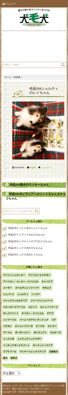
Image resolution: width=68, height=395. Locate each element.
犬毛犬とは (14, 39)
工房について (15, 48)
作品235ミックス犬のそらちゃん (25, 248)
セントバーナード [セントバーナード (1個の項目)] (49, 307)
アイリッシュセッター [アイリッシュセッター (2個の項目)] (14, 275)
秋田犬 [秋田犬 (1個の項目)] (14, 358)
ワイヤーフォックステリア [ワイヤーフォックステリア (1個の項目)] (32, 351)
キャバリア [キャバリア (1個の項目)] (47, 281)
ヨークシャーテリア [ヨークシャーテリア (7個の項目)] (43, 345)
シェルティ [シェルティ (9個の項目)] (22, 294)
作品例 (43, 39)
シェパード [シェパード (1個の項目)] (8, 294)
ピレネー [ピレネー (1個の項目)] (52, 326)
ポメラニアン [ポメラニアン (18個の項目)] (40, 332)
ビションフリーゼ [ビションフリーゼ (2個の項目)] (24, 326)
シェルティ (46, 167)
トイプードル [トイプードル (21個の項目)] (9, 319)
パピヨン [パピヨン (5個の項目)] (7, 326)
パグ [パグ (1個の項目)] (53, 319)
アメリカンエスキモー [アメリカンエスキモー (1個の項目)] (39, 275)
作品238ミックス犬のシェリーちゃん (28, 228)
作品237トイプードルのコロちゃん (26, 234)
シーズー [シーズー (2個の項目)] (35, 294)
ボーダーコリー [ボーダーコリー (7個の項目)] (23, 332)
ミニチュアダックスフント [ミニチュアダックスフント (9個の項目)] (16, 345)
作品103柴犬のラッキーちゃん (27, 184)
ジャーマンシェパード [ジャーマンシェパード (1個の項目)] (42, 300)
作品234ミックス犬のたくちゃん (25, 254)
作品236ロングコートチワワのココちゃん (30, 241)
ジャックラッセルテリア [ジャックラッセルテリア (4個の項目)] (15, 300)
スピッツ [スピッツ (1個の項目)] (32, 307)
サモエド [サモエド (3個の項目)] (46, 288)
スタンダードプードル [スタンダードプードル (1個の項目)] (14, 307)
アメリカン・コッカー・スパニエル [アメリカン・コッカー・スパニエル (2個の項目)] (21, 281)
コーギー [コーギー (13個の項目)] (7, 288)
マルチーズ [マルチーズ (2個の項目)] (55, 332)
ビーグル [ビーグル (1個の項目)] (40, 326)
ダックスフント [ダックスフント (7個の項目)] (11, 313)
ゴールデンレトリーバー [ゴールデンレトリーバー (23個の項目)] (27, 288)
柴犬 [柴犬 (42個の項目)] (5, 358)
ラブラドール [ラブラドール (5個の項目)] (9, 351)
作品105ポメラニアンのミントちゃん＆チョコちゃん (35, 196)
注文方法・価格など (50, 48)
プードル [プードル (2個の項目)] (7, 332)
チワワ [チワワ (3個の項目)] (50, 313)
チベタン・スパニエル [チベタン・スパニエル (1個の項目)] (33, 313)
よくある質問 (15, 56)
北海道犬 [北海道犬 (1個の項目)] (53, 351)
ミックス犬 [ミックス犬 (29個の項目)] (8, 339)
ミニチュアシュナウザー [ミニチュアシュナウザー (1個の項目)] (29, 339)
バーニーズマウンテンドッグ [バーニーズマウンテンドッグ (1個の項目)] (33, 319)
